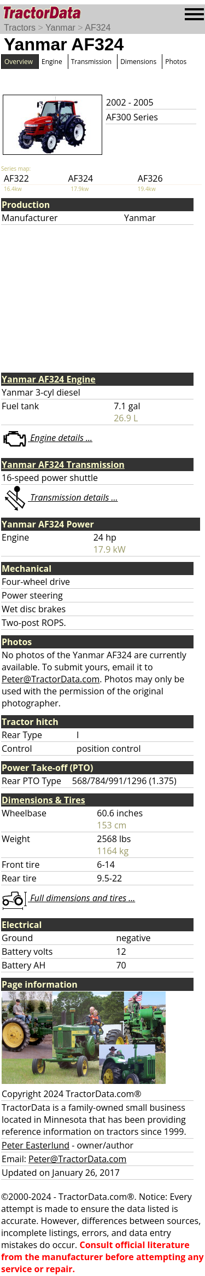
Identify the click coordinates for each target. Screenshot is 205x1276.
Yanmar (60, 27)
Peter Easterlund (35, 1145)
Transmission (91, 61)
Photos (175, 61)
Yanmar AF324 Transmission (63, 465)
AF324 (97, 27)
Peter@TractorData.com (50, 679)
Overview (18, 61)
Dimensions (138, 61)
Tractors (20, 27)
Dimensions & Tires (43, 800)
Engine (52, 61)
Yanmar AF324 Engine (49, 379)
